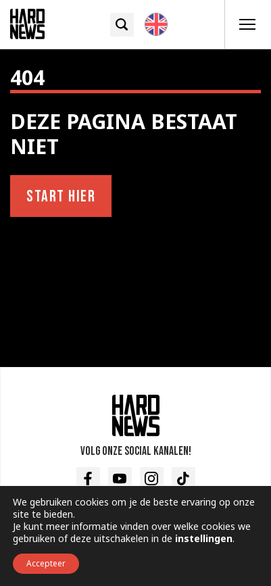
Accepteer (46, 563)
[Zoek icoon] (122, 24)
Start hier (60, 196)
